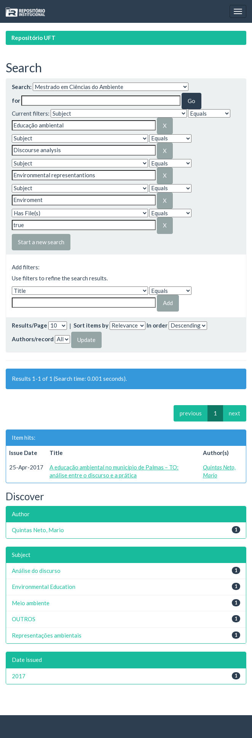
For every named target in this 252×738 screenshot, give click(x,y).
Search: (22, 86)
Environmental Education (43, 586)
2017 (19, 676)
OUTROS (23, 619)
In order (157, 325)
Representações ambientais (46, 635)
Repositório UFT (33, 37)
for (16, 100)
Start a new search (41, 242)
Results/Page (29, 325)
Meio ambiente (30, 603)
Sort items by (90, 325)
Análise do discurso (36, 570)
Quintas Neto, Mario (38, 529)
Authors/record (33, 339)
